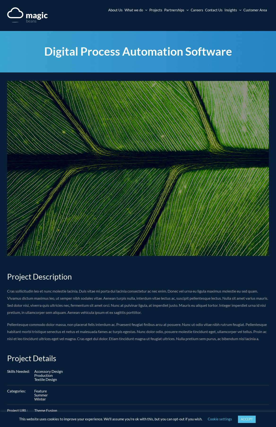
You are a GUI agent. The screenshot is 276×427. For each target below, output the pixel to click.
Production (43, 375)
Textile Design (45, 379)
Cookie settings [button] (220, 419)
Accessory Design (48, 371)
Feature (40, 391)
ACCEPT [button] (247, 419)
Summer (41, 395)
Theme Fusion (45, 410)
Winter (40, 399)
